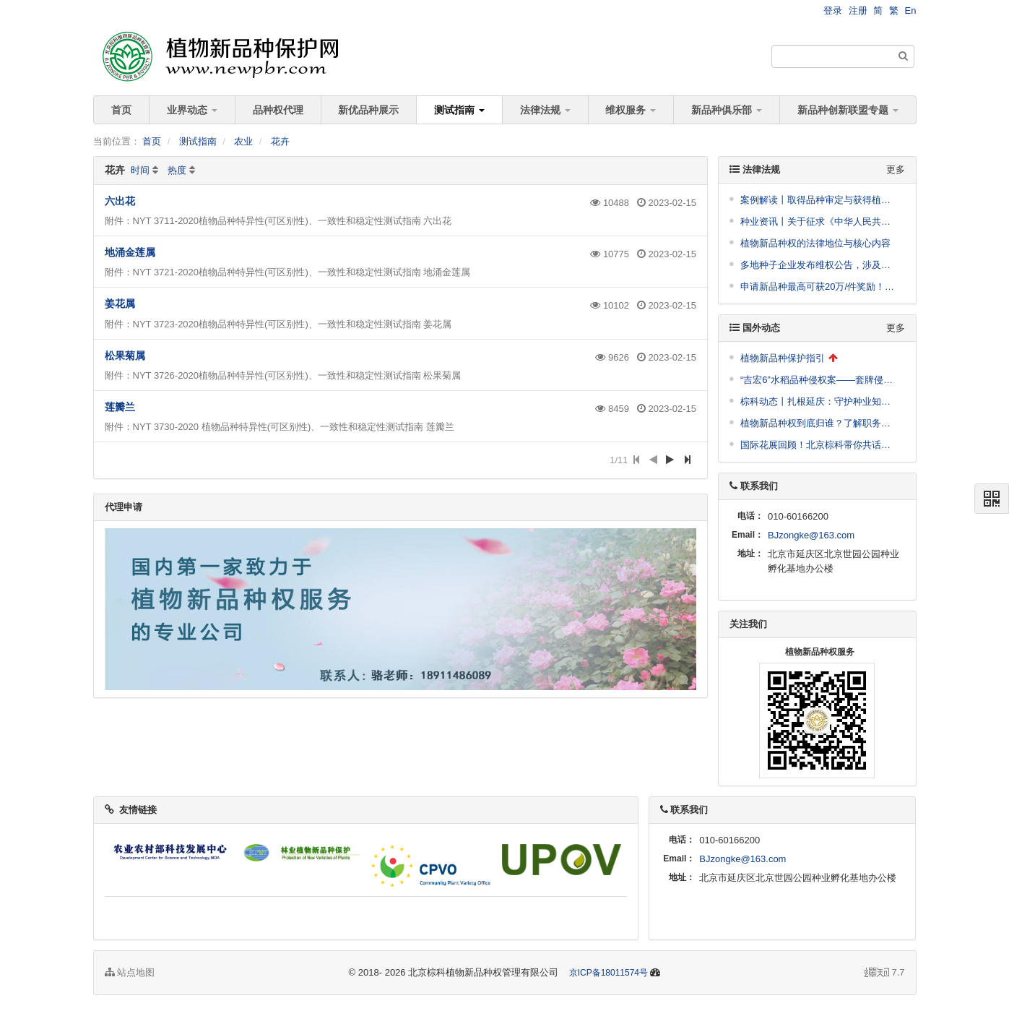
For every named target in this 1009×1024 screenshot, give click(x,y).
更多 (895, 169)
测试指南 (459, 110)
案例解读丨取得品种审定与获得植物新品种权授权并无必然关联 (819, 199)
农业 (243, 141)
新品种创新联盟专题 (847, 110)
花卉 (280, 141)
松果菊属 (125, 355)
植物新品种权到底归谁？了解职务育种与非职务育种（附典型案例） (819, 423)
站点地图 (130, 972)
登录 (832, 10)
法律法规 (545, 110)
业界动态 (192, 110)
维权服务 (630, 110)
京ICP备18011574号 (608, 973)
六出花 (120, 201)
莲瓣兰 (120, 407)
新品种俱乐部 (726, 110)
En (911, 10)
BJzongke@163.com (811, 535)
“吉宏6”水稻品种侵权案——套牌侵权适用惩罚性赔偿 (819, 379)
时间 (140, 170)
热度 (177, 170)
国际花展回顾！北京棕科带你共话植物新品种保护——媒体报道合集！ (819, 444)
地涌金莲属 (130, 252)
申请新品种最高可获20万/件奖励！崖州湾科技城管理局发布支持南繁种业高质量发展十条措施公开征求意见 (819, 286)
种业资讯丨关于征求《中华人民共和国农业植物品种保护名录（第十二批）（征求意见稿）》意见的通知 (819, 221)
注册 (858, 10)
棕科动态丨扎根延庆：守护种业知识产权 (819, 401)
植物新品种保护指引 (782, 358)
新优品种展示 (368, 110)
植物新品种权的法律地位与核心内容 (815, 243)
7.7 (885, 973)
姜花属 (120, 303)
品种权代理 (278, 110)
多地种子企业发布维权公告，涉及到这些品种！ (819, 264)
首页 (121, 110)
